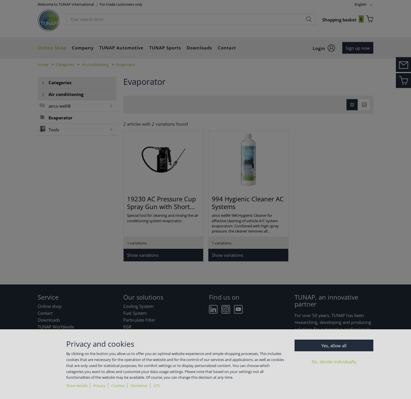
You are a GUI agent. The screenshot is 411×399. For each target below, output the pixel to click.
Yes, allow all (333, 345)
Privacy (99, 385)
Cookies (118, 385)
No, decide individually (334, 361)
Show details (77, 385)
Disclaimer (139, 385)
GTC (157, 385)
